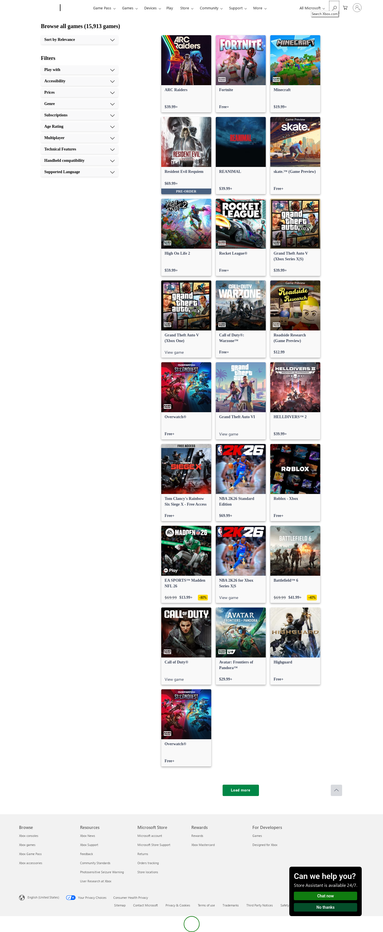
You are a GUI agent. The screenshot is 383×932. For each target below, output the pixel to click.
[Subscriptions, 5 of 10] (79, 115)
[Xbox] (76, 8)
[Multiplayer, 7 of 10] (79, 138)
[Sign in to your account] (357, 7)
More (257, 7)
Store (184, 7)
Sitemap (119, 905)
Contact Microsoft (145, 905)
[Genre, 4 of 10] (79, 103)
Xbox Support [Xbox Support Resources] (89, 845)
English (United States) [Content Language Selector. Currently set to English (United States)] (43, 897)
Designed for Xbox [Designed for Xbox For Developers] (264, 845)
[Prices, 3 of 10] (79, 92)
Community (209, 7)
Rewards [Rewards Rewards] (197, 835)
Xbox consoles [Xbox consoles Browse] (28, 835)
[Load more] (241, 790)
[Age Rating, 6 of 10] (79, 126)
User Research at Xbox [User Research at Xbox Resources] (95, 881)
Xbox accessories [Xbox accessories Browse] (30, 863)
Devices (150, 7)
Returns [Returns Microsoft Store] (142, 854)
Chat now (325, 896)
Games (127, 7)
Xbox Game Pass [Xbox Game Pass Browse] (30, 854)
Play (169, 7)
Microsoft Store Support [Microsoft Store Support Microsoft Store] (153, 845)
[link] (186, 73)
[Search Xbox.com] (334, 7)
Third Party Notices (259, 905)
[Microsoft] (38, 8)
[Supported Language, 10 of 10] (79, 172)
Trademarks (231, 905)
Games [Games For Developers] (257, 835)
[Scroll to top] (336, 790)
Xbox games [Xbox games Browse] (27, 845)
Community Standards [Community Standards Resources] (95, 863)
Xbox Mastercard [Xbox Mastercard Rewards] (203, 845)
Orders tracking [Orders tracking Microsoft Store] (148, 863)
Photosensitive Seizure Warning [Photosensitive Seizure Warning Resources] (102, 872)
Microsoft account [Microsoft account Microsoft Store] (149, 835)
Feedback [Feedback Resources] (86, 854)
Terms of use (206, 905)
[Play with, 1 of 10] (79, 69)
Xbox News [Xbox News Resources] (87, 835)
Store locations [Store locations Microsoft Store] (147, 872)
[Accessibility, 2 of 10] (79, 81)
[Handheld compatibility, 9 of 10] (79, 160)
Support (235, 7)
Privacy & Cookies (178, 905)
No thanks (326, 907)
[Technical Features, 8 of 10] (79, 149)
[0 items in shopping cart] (345, 7)
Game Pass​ (102, 7)
